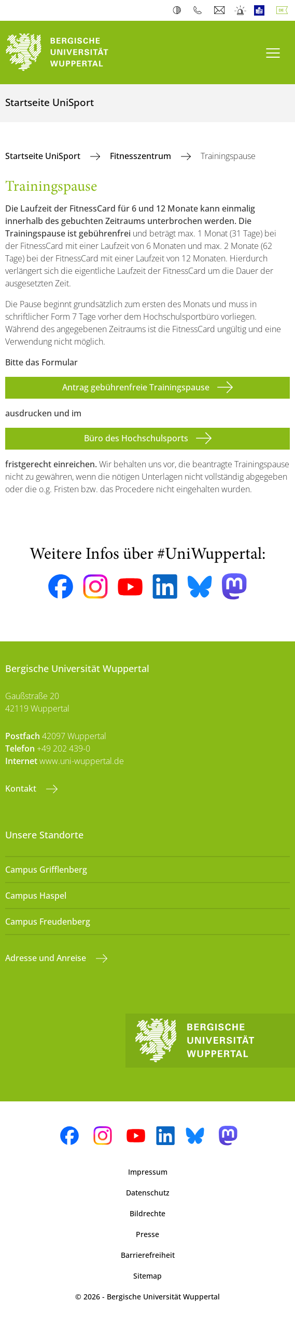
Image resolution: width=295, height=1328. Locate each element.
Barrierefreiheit (148, 1255)
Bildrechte (147, 1213)
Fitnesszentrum (141, 156)
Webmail (220, 10)
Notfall (240, 10)
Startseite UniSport (43, 156)
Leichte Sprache (261, 10)
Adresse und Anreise (46, 958)
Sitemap (147, 1276)
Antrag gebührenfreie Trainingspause (135, 387)
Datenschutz (148, 1193)
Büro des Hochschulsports (136, 438)
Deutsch (284, 10)
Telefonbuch (199, 10)
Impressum (147, 1172)
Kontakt (21, 788)
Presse (147, 1234)
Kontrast (179, 10)
